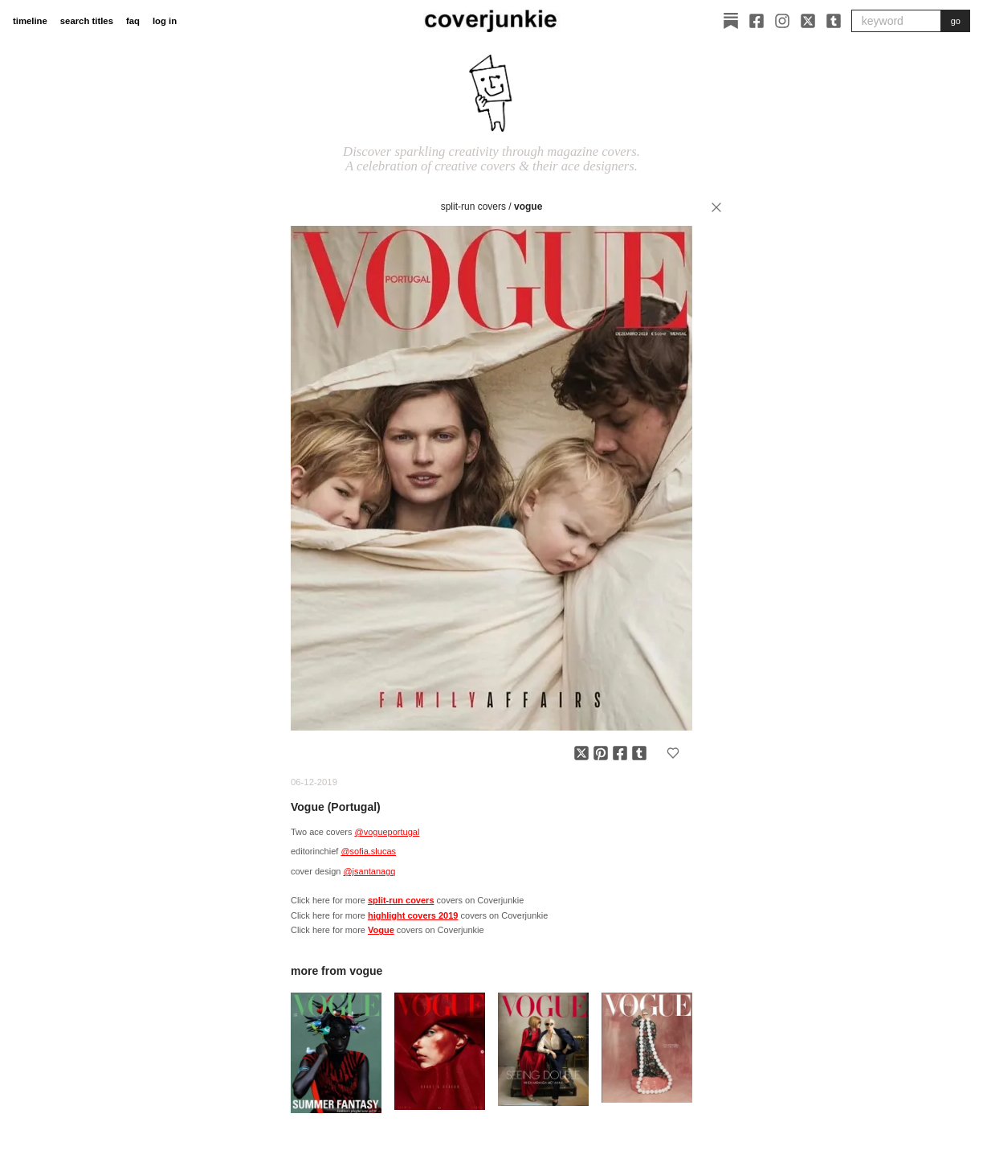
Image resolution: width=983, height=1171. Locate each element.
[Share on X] (581, 753)
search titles (86, 21)
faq (133, 21)
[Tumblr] (834, 21)
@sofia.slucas (368, 851)
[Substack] (731, 21)
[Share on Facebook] (620, 753)
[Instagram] (782, 21)
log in (165, 21)
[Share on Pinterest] (601, 753)
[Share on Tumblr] (639, 753)
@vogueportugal (386, 832)
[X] (808, 21)
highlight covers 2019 (413, 915)
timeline (30, 21)
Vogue (528, 206)
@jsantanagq (369, 871)
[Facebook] (756, 21)
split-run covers (473, 206)
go (956, 21)
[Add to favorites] (673, 753)
